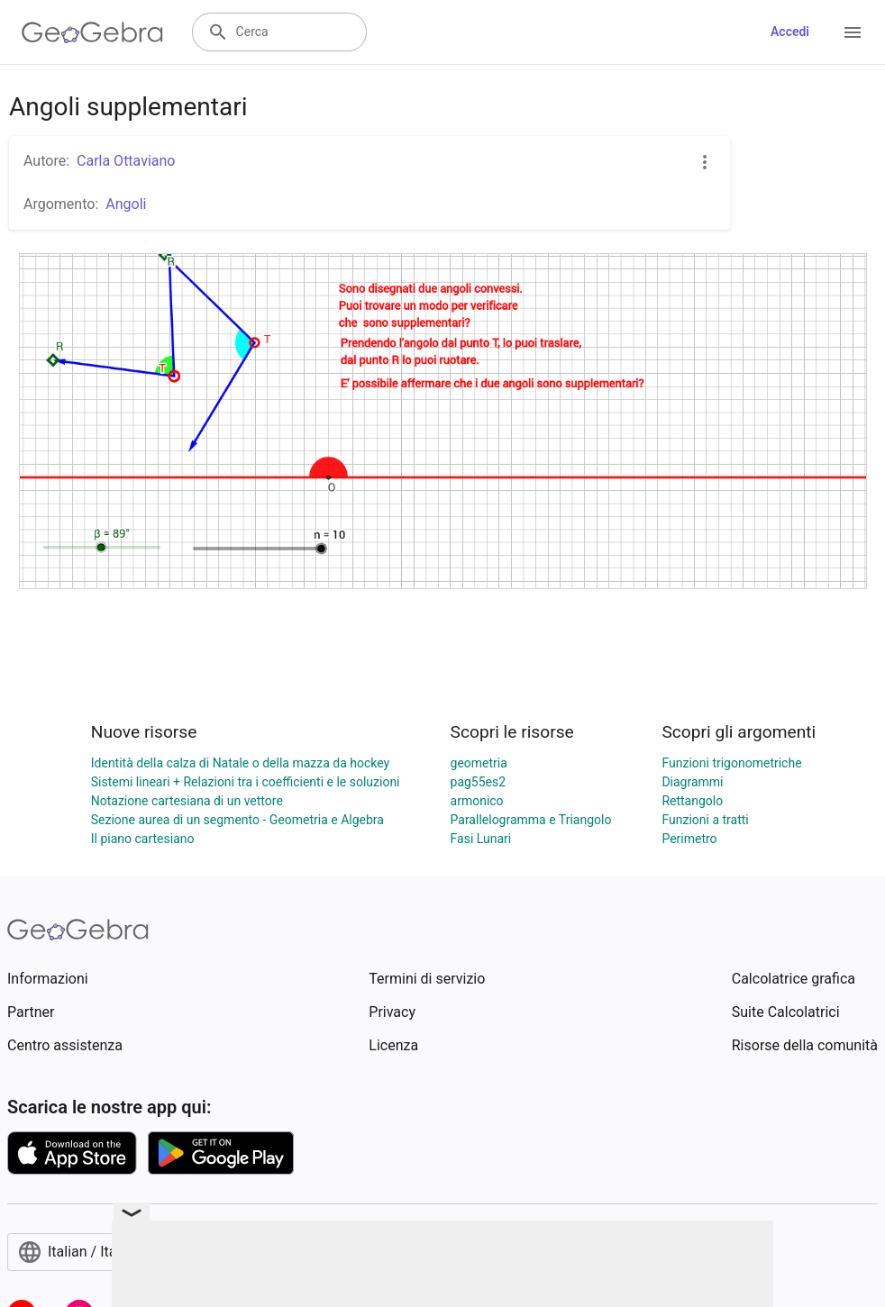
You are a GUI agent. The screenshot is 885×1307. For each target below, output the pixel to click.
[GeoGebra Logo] (92, 32)
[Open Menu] (852, 32)
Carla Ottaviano (126, 160)
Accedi (790, 31)
